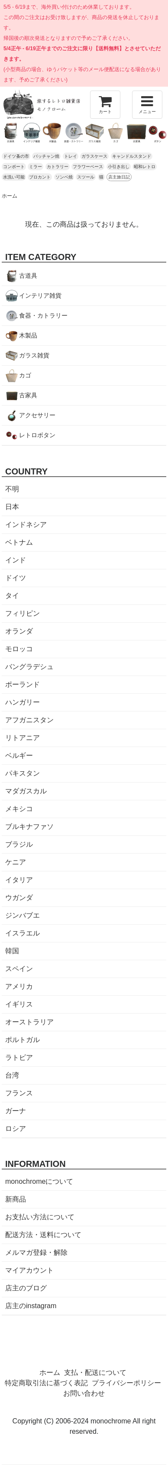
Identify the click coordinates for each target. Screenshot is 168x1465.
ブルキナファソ (29, 826)
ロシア (15, 1128)
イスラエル (22, 933)
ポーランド (22, 684)
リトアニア (22, 737)
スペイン (19, 968)
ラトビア (19, 1057)
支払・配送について (95, 1372)
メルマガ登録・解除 (36, 1252)
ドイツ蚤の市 (16, 156)
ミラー (35, 166)
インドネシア (26, 524)
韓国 (12, 951)
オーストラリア (29, 1022)
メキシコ (19, 808)
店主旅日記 (119, 177)
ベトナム (19, 542)
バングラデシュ (29, 666)
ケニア (15, 862)
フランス (19, 1093)
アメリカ (19, 986)
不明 (12, 489)
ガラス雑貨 (34, 355)
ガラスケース (94, 156)
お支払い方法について (39, 1217)
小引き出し (118, 166)
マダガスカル (26, 791)
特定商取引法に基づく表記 (46, 1383)
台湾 (12, 1075)
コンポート (14, 166)
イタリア (19, 880)
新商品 (15, 1199)
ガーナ (15, 1110)
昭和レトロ (144, 166)
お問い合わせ (84, 1393)
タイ (12, 595)
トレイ (70, 156)
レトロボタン (37, 435)
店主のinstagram (30, 1305)
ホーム (9, 196)
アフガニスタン (29, 720)
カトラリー (57, 166)
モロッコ (19, 649)
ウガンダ (19, 897)
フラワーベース (88, 166)
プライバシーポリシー (126, 1383)
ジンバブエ (22, 915)
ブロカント (40, 177)
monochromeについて (39, 1181)
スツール (85, 177)
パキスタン (22, 773)
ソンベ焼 (64, 177)
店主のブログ (26, 1288)
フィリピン (22, 613)
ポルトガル (22, 1039)
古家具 (28, 395)
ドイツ (15, 577)
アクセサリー (37, 415)
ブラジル (19, 844)
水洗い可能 (14, 177)
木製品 (28, 335)
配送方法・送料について (43, 1234)
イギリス (19, 1004)
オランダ (19, 631)
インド (15, 560)
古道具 (28, 275)
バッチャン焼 (46, 156)
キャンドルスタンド (131, 156)
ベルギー (19, 755)
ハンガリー (22, 702)
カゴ (25, 375)
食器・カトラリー (43, 315)
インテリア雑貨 (40, 295)
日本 (12, 506)
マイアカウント (29, 1270)
